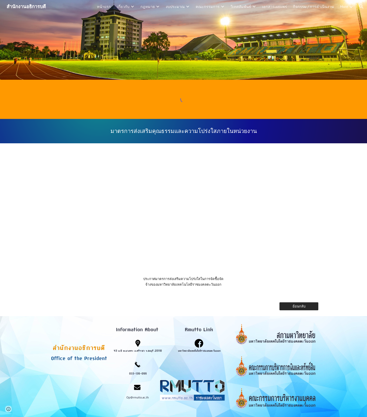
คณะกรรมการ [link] (208, 6)
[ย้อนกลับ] (298, 306)
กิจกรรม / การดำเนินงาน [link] (313, 6)
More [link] (344, 6)
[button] (361, 6)
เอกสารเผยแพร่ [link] (274, 6)
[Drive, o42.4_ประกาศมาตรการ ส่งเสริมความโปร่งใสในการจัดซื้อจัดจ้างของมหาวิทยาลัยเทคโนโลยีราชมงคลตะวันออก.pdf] (183, 211)
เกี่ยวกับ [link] (123, 6)
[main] (183, 131)
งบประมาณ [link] (175, 6)
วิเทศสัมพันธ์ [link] (241, 6)
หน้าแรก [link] (104, 6)
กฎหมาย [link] (147, 6)
